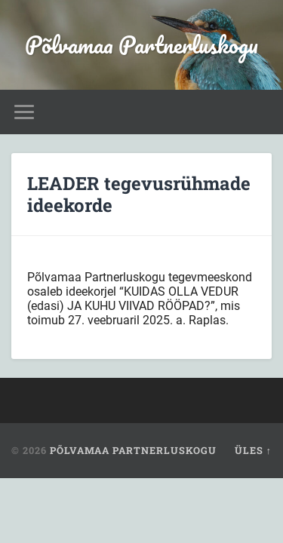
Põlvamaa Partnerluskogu (141, 44)
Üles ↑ (253, 450)
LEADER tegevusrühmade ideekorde (139, 194)
